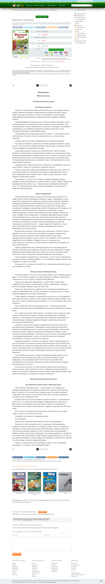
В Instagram (41, 27)
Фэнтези (33, 574)
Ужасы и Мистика (35, 572)
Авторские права (42, 16)
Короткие (53, 564)
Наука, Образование (80, 19)
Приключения (79, 25)
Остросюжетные (55, 568)
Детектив (14, 564)
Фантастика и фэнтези (81, 13)
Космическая (35, 568)
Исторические (15, 568)
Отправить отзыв (16, 554)
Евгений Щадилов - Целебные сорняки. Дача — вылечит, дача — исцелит (34, 493)
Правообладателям (75, 572)
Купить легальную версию (56, 49)
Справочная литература (81, 35)
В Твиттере (29, 27)
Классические (15, 569)
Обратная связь (74, 576)
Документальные (79, 21)
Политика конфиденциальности (78, 574)
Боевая (33, 563)
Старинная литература (81, 37)
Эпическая (34, 576)
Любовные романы (52, 5)
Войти (81, 1)
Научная (34, 569)
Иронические (15, 566)
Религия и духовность (80, 33)
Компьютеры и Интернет (81, 40)
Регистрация (88, 1)
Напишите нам (58, 59)
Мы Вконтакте (65, 27)
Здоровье (44, 40)
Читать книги (29, 5)
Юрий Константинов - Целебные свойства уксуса (19, 493)
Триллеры (14, 572)
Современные (54, 569)
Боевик (13, 563)
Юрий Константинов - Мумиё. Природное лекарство (50, 493)
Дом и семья (79, 29)
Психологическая (35, 571)
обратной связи (52, 582)
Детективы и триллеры (39, 5)
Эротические (54, 571)
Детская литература (80, 27)
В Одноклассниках (54, 27)
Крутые (13, 571)
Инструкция (62, 61)
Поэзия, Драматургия (80, 42)
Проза (77, 23)
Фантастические (54, 566)
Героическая (34, 564)
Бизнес (77, 31)
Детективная (34, 566)
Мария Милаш (45, 34)
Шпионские (14, 574)
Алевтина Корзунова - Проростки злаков (65, 493)
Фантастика (62, 5)
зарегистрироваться (27, 520)
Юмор (77, 38)
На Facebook (17, 27)
